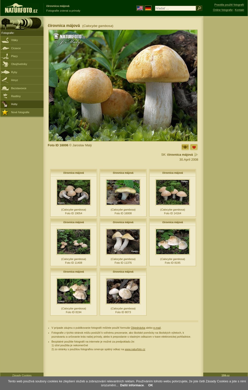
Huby (14, 104)
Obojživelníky (19, 64)
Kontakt (239, 9)
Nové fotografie (20, 112)
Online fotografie (223, 9)
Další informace (132, 385)
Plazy (14, 56)
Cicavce (16, 48)
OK (150, 385)
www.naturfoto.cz (135, 349)
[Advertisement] (225, 95)
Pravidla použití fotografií (229, 4)
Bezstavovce (18, 88)
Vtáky (14, 40)
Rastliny (16, 96)
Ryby (14, 72)
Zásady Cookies (22, 375)
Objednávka (138, 327)
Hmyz (14, 80)
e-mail (157, 327)
